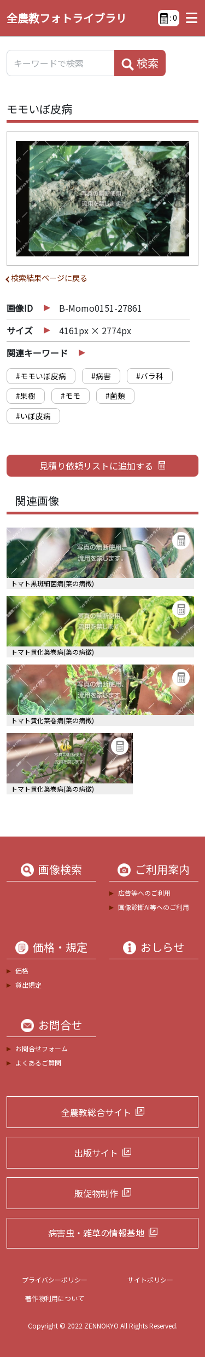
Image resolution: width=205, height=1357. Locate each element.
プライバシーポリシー (54, 1279)
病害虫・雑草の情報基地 (96, 1232)
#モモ (70, 395)
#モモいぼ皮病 (41, 375)
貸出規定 (28, 984)
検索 (140, 63)
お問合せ (60, 1025)
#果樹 (26, 395)
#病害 (101, 375)
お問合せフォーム (41, 1048)
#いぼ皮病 (33, 415)
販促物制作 (96, 1193)
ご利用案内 (162, 869)
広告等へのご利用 (144, 892)
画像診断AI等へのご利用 (153, 907)
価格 (21, 970)
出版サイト (96, 1152)
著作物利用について (54, 1298)
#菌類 (115, 395)
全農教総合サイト (96, 1112)
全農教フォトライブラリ (67, 18)
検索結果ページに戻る (49, 277)
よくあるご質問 (38, 1062)
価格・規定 (60, 947)
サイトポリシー (150, 1279)
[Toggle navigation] (188, 18)
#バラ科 (149, 375)
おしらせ (162, 947)
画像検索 (60, 869)
